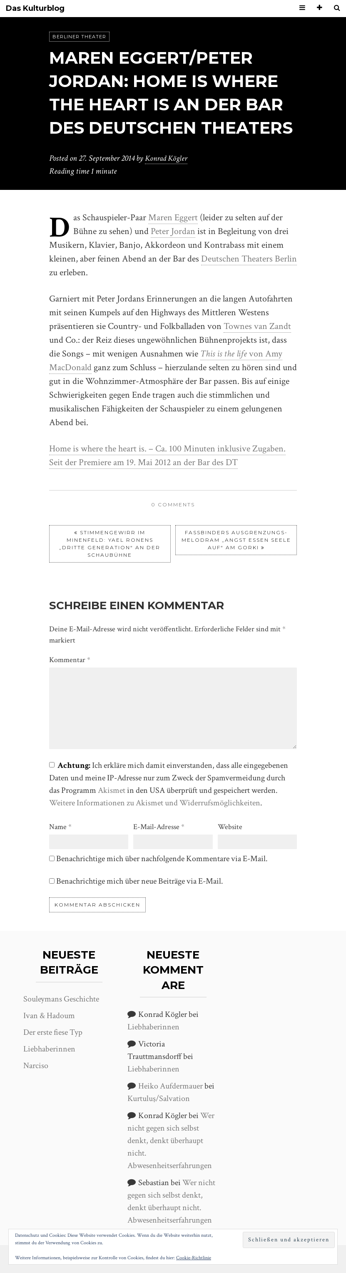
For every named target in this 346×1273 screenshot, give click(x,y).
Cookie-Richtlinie (193, 1258)
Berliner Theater (79, 37)
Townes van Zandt (257, 326)
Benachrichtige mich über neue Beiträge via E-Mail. (139, 880)
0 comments (173, 504)
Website (230, 826)
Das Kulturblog (35, 8)
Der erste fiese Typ (52, 1031)
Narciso (35, 1065)
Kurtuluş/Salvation (158, 1098)
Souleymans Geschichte (61, 998)
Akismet (111, 790)
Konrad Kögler (167, 158)
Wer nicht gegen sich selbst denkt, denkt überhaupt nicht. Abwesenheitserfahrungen (170, 1140)
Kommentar (69, 659)
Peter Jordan (173, 231)
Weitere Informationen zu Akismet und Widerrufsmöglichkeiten (154, 802)
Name (60, 826)
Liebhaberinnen (49, 1048)
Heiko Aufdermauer (170, 1085)
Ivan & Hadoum (49, 1015)
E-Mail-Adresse (158, 826)
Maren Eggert (173, 217)
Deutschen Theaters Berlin (249, 258)
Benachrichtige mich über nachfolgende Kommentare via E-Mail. (162, 858)
